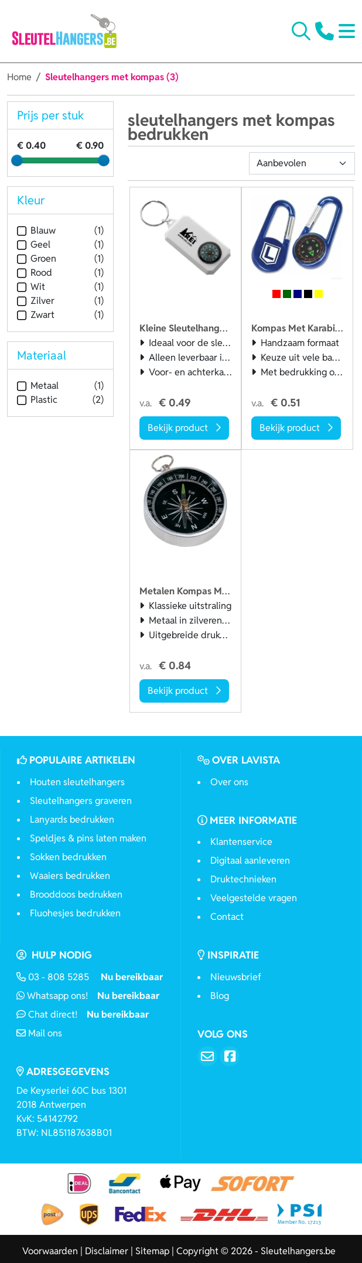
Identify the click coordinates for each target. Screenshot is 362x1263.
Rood (34, 272)
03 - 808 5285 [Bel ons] (89, 977)
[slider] (17, 160)
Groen (36, 258)
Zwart (35, 315)
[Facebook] (230, 1056)
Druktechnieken (243, 879)
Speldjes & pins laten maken (88, 838)
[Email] (207, 1056)
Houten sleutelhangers (77, 782)
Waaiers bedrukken (70, 876)
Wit (31, 286)
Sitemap (152, 1251)
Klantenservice (241, 842)
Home (19, 77)
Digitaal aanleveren (250, 860)
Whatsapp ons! (87, 996)
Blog (219, 996)
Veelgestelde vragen (253, 898)
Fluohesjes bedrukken (75, 913)
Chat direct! (82, 1014)
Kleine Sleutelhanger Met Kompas (212, 328)
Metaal (38, 385)
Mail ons (39, 1033)
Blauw (36, 230)
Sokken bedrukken (68, 857)
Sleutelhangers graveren (81, 801)
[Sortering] (302, 163)
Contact (227, 917)
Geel (33, 244)
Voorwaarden (50, 1251)
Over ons (229, 782)
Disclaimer (106, 1251)
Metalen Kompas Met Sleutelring (210, 591)
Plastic (37, 399)
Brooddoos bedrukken (76, 894)
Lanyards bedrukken (72, 819)
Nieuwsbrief (235, 977)
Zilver (35, 301)
